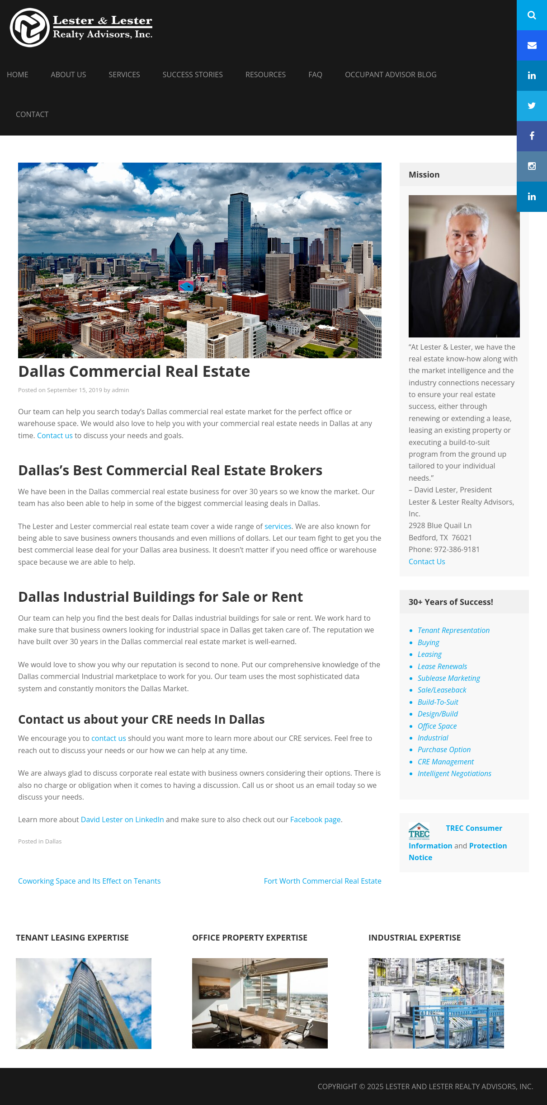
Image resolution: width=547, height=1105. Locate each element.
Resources (265, 75)
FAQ (315, 75)
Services (124, 75)
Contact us (55, 435)
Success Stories (193, 75)
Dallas (53, 841)
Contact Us (427, 562)
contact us (108, 738)
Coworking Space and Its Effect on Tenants (89, 881)
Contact (32, 114)
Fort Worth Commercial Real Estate (323, 881)
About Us (68, 75)
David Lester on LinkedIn (122, 819)
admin (120, 390)
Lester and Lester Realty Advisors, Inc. (459, 1086)
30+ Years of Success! (451, 601)
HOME (17, 75)
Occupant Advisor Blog (391, 75)
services (277, 526)
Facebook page (315, 819)
